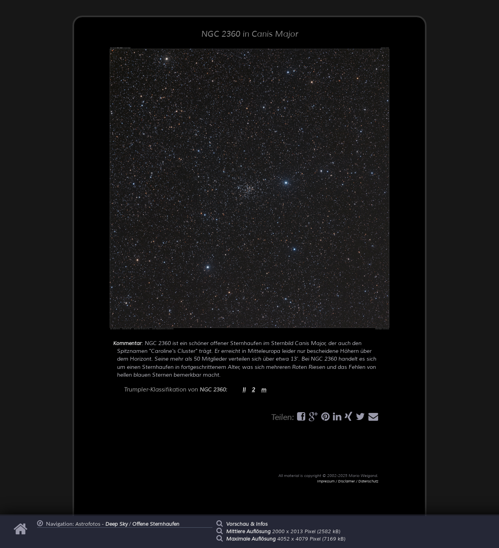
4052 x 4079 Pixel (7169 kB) (285, 539)
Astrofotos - (101, 524)
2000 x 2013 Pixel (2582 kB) (283, 531)
